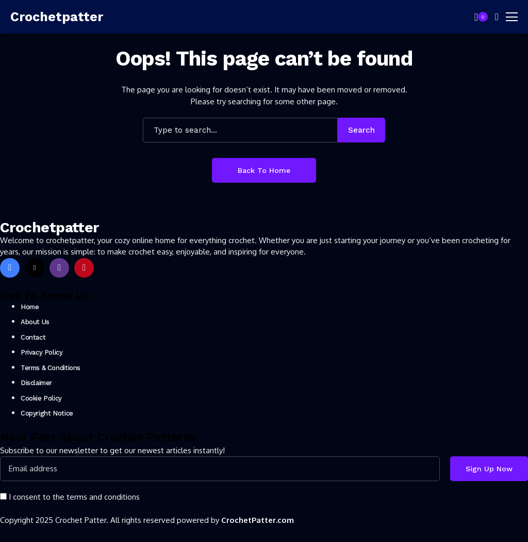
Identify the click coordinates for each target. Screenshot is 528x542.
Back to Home (264, 170)
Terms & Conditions (50, 368)
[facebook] (10, 268)
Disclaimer (36, 383)
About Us (35, 322)
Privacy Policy (42, 352)
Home (30, 307)
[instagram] (59, 268)
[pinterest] (84, 268)
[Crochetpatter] (56, 17)
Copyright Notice (47, 413)
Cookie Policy (41, 398)
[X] (34, 268)
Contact (33, 337)
